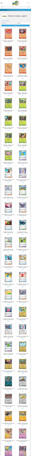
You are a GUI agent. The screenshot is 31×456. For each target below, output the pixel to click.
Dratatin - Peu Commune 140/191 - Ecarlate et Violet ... (22, 319)
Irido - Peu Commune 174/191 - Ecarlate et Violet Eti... (22, 215)
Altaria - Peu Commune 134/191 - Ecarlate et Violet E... (23, 354)
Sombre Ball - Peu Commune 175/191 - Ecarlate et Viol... (8, 232)
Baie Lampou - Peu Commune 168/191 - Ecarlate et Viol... (8, 319)
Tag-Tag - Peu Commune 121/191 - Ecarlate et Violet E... (8, 389)
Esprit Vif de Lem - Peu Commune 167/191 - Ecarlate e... (23, 302)
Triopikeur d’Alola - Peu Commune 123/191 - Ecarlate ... (22, 389)
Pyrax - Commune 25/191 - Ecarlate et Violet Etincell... (8, 58)
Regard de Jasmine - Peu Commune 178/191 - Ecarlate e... (8, 250)
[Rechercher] (14, 7)
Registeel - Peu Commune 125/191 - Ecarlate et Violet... (8, 406)
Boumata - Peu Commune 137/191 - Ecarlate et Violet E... (8, 371)
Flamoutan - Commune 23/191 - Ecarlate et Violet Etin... (8, 41)
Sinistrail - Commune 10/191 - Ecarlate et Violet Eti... (8, 111)
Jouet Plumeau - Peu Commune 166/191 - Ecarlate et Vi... (8, 302)
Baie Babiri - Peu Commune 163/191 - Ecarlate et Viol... (8, 354)
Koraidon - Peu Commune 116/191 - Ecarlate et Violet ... (8, 441)
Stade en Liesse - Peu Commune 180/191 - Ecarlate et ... (22, 198)
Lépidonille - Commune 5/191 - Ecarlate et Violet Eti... (8, 145)
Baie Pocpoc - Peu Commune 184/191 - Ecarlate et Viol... (22, 163)
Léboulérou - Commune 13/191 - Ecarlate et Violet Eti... (8, 128)
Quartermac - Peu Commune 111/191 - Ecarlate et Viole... (22, 424)
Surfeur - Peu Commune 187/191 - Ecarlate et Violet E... (8, 180)
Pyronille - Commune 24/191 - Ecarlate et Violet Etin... (22, 41)
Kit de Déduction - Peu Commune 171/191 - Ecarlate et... (23, 267)
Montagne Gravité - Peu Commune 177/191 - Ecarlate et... (23, 232)
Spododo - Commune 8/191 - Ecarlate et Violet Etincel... (22, 93)
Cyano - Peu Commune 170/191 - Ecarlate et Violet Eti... (8, 267)
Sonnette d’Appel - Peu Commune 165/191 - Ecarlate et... (23, 284)
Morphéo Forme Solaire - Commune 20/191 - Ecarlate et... (22, 76)
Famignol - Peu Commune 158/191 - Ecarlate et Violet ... (22, 337)
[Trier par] (25, 23)
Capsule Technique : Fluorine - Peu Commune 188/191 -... (22, 180)
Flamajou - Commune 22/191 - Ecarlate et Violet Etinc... (8, 93)
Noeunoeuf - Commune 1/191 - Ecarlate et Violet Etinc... (8, 163)
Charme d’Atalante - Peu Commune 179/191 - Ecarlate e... (8, 198)
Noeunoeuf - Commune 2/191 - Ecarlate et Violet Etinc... (22, 128)
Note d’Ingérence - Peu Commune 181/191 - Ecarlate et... (8, 215)
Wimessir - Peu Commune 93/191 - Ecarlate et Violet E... (22, 441)
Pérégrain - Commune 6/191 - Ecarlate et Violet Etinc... (22, 145)
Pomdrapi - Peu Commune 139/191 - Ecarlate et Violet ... (22, 371)
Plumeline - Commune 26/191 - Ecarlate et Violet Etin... (22, 58)
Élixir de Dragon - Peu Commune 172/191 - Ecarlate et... (8, 284)
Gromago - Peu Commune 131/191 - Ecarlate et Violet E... (22, 406)
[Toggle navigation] (1, 3)
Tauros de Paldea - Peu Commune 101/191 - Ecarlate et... (8, 424)
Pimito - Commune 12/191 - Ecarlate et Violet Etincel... (23, 111)
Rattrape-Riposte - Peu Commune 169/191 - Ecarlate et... (23, 250)
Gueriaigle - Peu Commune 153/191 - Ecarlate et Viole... (8, 337)
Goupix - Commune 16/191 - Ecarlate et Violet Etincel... (8, 76)
